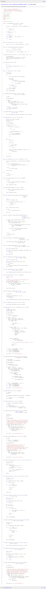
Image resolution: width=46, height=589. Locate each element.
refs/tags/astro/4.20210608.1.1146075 (19, 4)
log (21, 6)
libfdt (31, 4)
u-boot (10, 4)
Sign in (44, 1)
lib (28, 4)
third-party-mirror (4, 4)
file (19, 6)
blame (24, 6)
